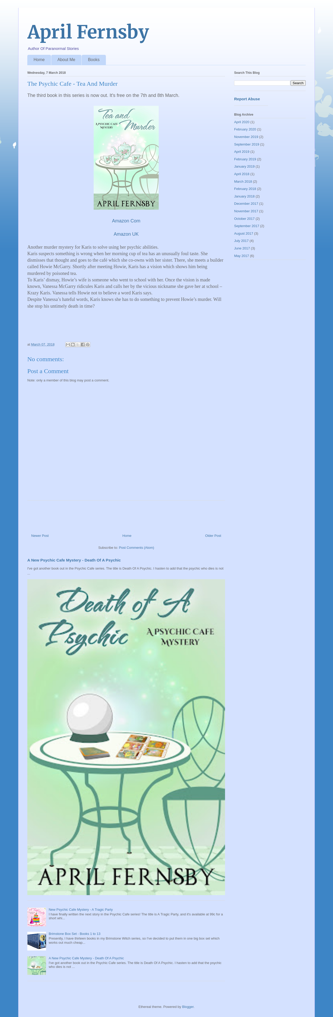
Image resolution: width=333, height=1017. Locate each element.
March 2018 (243, 181)
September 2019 (246, 144)
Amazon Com (126, 220)
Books (93, 59)
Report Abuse (247, 99)
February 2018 (245, 189)
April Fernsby (88, 32)
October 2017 (244, 219)
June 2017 (242, 248)
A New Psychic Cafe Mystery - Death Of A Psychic (74, 560)
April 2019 (241, 152)
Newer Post (40, 536)
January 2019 (244, 166)
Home (39, 59)
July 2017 (241, 241)
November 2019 (246, 137)
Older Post (213, 536)
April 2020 (241, 122)
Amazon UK (126, 234)
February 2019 (245, 159)
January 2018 (244, 196)
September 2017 (246, 226)
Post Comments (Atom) (136, 548)
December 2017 (246, 204)
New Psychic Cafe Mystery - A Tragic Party (81, 910)
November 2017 (246, 211)
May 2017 (241, 256)
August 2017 (243, 233)
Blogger (188, 1007)
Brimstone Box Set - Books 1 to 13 (74, 934)
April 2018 (241, 174)
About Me (66, 59)
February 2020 (245, 129)
